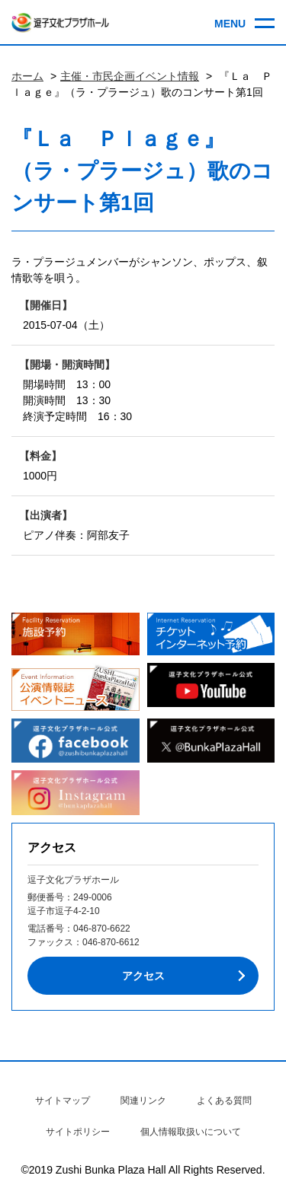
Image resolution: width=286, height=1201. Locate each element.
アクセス (143, 976)
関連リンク (143, 1100)
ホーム (27, 76)
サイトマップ (62, 1100)
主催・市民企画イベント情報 (129, 76)
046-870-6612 (111, 942)
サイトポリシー (78, 1131)
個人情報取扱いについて (190, 1131)
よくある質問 (224, 1100)
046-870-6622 (101, 928)
